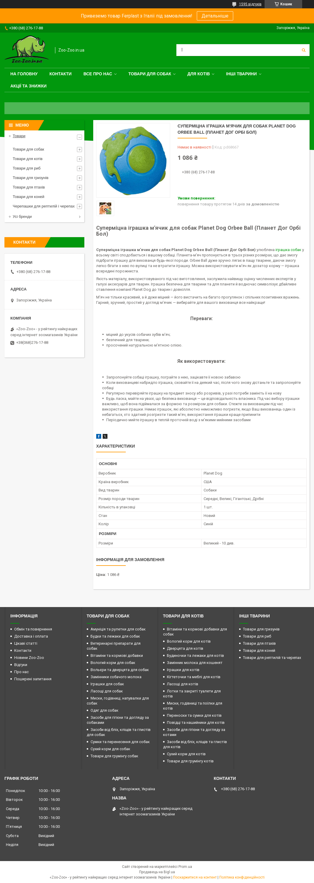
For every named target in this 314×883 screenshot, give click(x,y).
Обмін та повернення (33, 629)
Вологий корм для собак (113, 662)
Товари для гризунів (31, 177)
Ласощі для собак (107, 691)
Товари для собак (149, 73)
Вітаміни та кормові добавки (117, 655)
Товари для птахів (29, 187)
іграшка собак (288, 250)
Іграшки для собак (107, 684)
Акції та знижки (28, 86)
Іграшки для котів (183, 670)
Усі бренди (22, 216)
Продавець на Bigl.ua (157, 872)
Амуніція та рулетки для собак (118, 629)
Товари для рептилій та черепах (272, 657)
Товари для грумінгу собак (114, 756)
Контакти (60, 73)
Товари (19, 136)
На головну (24, 73)
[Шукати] (304, 50)
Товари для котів (28, 159)
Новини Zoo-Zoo (29, 657)
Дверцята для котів (185, 648)
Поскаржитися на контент (195, 877)
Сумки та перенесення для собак (120, 742)
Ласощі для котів (182, 684)
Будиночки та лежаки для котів (195, 655)
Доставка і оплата (31, 636)
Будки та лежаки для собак (115, 636)
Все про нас (97, 73)
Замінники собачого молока (116, 677)
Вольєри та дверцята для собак (120, 670)
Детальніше (215, 16)
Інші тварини (241, 73)
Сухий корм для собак (110, 749)
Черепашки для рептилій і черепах (44, 206)
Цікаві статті (25, 643)
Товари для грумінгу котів (190, 761)
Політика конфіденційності (242, 877)
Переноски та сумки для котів (194, 715)
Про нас (21, 672)
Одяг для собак (104, 710)
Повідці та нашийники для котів (196, 722)
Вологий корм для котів (189, 641)
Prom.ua (185, 867)
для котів (198, 73)
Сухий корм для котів (186, 754)
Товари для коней (28, 196)
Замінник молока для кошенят (195, 662)
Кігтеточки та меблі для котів (193, 677)
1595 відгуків (250, 4)
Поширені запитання (32, 679)
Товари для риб (27, 168)
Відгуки (20, 664)
